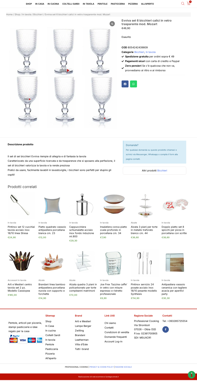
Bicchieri (38, 14)
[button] (125, 83)
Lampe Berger (83, 325)
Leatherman (81, 339)
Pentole (102, 3)
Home (9, 14)
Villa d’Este (81, 344)
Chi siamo (110, 323)
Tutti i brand (82, 349)
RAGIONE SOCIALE (123, 367)
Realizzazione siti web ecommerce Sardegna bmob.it (98, 376)
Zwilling (79, 330)
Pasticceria (118, 3)
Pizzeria (133, 3)
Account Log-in (113, 341)
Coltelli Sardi (70, 3)
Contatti (109, 327)
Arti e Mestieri (83, 321)
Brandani (80, 335)
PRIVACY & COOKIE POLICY (102, 367)
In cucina (53, 3)
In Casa (39, 3)
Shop (29, 3)
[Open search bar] (182, 3)
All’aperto (147, 3)
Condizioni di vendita (117, 332)
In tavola (88, 3)
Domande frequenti (116, 336)
